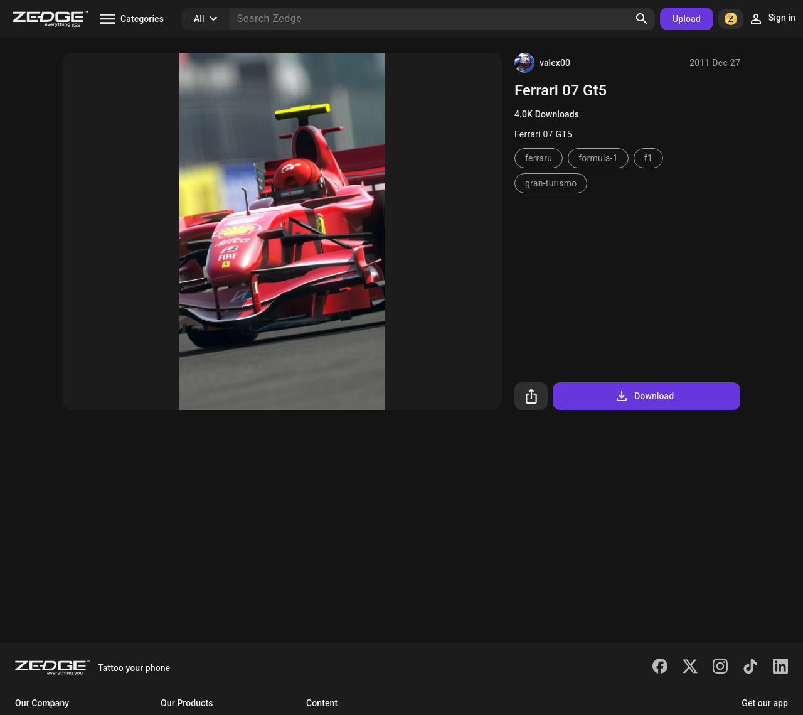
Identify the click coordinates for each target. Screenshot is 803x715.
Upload (687, 19)
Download (644, 396)
